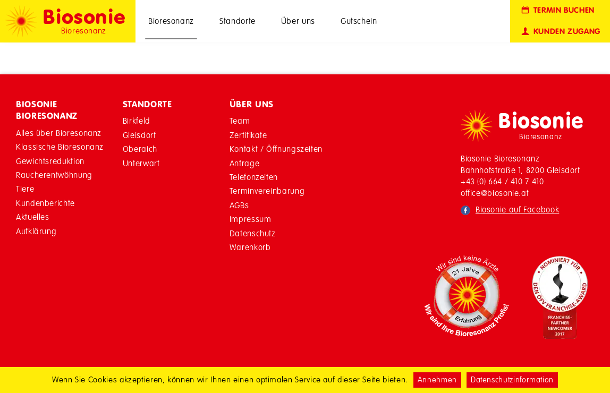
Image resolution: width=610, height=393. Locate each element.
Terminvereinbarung (267, 190)
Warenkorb (250, 247)
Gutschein (359, 20)
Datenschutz (253, 233)
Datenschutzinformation (512, 379)
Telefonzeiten (254, 177)
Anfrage (244, 163)
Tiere (25, 188)
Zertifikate (248, 135)
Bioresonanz (171, 20)
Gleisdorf (139, 135)
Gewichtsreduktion (50, 161)
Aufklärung (36, 231)
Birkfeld (136, 120)
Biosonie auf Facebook (517, 209)
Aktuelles (32, 216)
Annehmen (437, 379)
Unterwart (141, 163)
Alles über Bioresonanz (58, 133)
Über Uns (252, 104)
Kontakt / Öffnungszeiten (276, 148)
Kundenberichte (45, 203)
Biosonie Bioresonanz (47, 110)
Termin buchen (557, 10)
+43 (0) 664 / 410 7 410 (502, 181)
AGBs (239, 205)
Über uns (298, 20)
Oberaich (140, 148)
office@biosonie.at (495, 193)
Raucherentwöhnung (54, 175)
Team (240, 120)
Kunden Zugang (560, 32)
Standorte (237, 20)
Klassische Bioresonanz (60, 146)
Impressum (251, 219)
